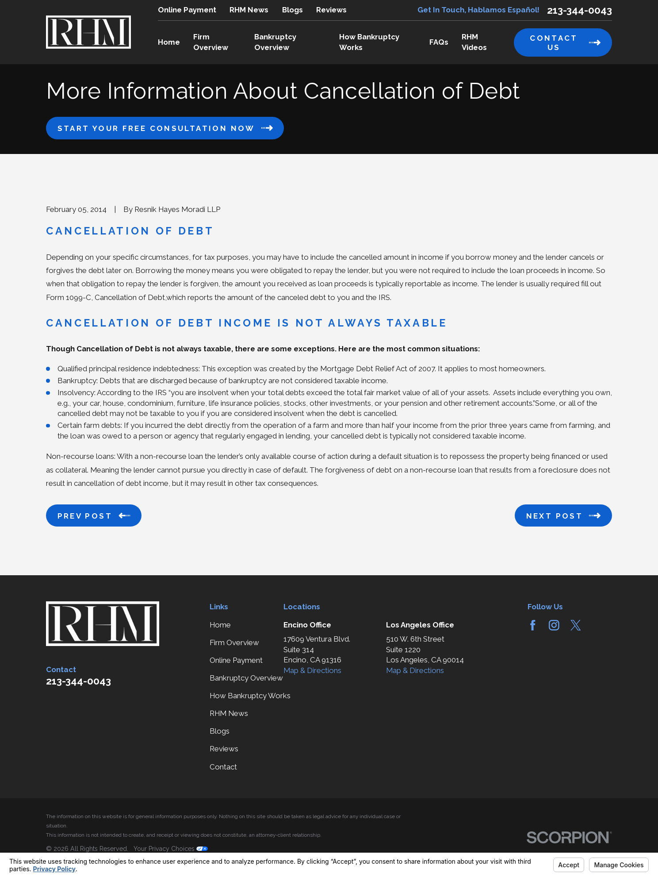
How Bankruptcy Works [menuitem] (369, 42)
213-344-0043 (579, 10)
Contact (223, 766)
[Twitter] (575, 625)
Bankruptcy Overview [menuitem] (275, 42)
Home (220, 624)
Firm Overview (234, 642)
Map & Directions (312, 670)
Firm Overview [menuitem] (210, 42)
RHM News (249, 9)
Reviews (331, 9)
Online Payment (187, 9)
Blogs (292, 9)
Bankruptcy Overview (246, 677)
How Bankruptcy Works (250, 695)
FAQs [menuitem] (438, 42)
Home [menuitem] (169, 42)
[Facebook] (533, 625)
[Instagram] (554, 625)
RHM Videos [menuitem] (474, 42)
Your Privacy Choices (171, 848)
